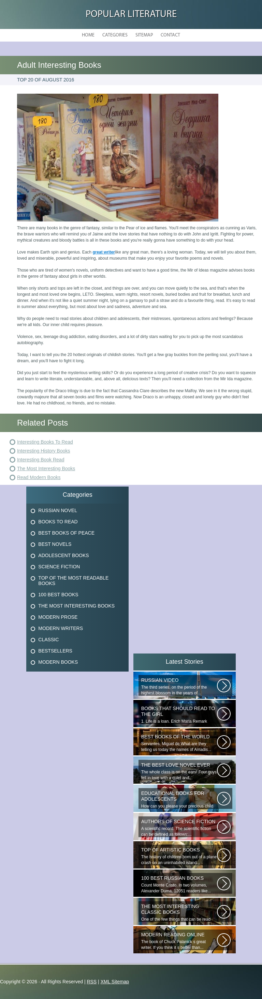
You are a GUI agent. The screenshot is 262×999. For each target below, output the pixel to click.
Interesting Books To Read (45, 442)
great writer (103, 252)
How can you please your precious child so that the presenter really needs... (179, 799)
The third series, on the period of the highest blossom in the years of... (179, 686)
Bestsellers (55, 651)
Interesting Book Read (40, 459)
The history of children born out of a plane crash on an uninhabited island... (179, 856)
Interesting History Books (43, 451)
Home (88, 35)
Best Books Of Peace (66, 533)
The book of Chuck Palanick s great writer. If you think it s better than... (179, 941)
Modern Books (58, 662)
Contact (170, 35)
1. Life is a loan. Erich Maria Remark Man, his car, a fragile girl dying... (179, 715)
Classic (48, 639)
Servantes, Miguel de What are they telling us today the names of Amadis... (179, 743)
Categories (115, 35)
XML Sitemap (115, 981)
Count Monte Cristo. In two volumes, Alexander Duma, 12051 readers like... (179, 884)
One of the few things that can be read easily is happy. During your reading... (179, 913)
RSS (92, 981)
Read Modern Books (39, 477)
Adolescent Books (63, 555)
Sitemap (144, 35)
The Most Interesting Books (46, 468)
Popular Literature (131, 14)
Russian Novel (57, 510)
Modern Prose (57, 617)
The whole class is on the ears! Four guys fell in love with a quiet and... (179, 771)
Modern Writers (60, 628)
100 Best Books (58, 594)
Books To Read (57, 521)
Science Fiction (59, 566)
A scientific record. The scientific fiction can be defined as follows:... (179, 828)
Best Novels (54, 544)
